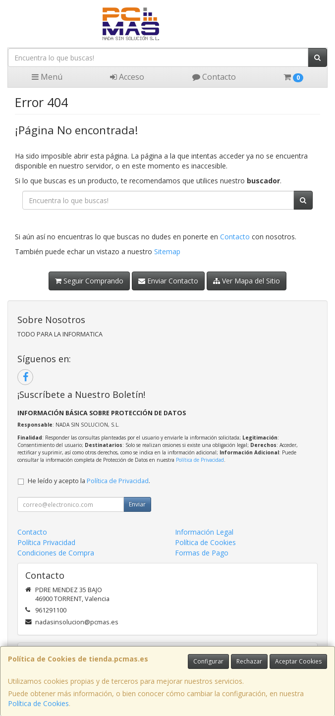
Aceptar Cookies (298, 661)
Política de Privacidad (200, 459)
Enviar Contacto (168, 280)
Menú (47, 76)
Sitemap (167, 251)
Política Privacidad (46, 542)
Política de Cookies (38, 703)
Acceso (127, 76)
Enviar (137, 504)
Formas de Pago (201, 552)
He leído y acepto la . (89, 481)
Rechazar (249, 661)
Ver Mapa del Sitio (246, 280)
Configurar (208, 661)
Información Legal (204, 532)
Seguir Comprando (89, 280)
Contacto (214, 76)
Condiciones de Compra (55, 552)
